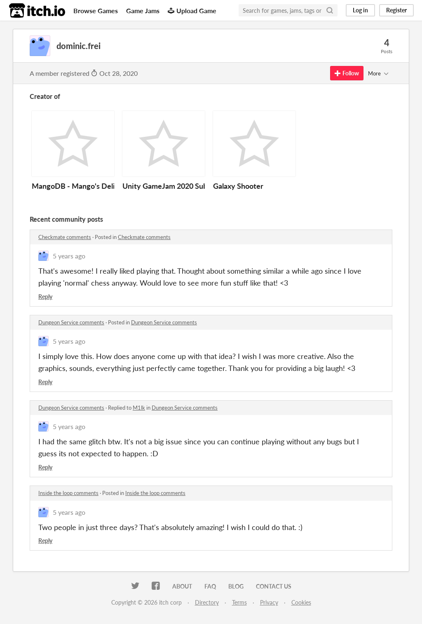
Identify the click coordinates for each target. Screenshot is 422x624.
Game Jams (142, 10)
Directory (207, 602)
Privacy (269, 602)
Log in (360, 10)
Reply (45, 296)
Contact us (273, 586)
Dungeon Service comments (71, 322)
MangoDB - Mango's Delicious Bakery (95, 185)
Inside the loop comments (68, 493)
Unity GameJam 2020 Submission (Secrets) (192, 185)
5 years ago (69, 256)
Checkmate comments (64, 237)
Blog (236, 586)
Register (396, 10)
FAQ (210, 586)
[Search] (330, 10)
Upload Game (192, 10)
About (182, 586)
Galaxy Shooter (238, 185)
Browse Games (95, 10)
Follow (347, 73)
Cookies (301, 602)
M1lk (139, 407)
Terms (239, 602)
